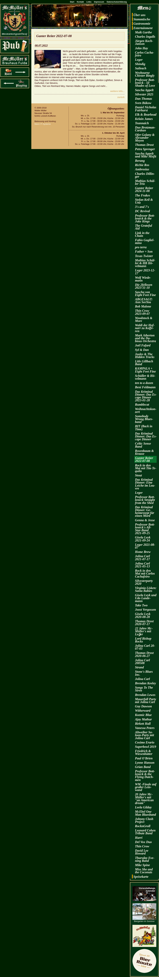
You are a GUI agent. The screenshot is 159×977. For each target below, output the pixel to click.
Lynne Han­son (144, 762)
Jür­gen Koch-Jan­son (144, 42)
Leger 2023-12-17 (145, 272)
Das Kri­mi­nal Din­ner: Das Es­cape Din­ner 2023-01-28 (146, 396)
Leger (139, 59)
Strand (139, 667)
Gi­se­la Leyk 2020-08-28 (142, 615)
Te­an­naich (142, 123)
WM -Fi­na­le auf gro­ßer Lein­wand (145, 787)
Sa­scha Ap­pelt (144, 90)
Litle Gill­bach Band (144, 362)
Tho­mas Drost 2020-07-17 (144, 622)
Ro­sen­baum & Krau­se (144, 452)
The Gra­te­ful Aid (143, 227)
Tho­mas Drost (144, 145)
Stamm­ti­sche (141, 19)
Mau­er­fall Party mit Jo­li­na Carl (145, 700)
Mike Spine (142, 865)
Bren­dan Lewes (145, 695)
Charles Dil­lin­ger (145, 175)
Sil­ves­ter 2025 (144, 94)
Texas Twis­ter (144, 256)
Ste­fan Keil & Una (144, 201)
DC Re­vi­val (142, 211)
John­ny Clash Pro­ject (144, 820)
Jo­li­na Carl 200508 (142, 661)
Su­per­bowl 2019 (145, 746)
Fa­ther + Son (143, 251)
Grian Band (143, 767)
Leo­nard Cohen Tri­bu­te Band (145, 832)
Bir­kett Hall (143, 723)
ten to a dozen (144, 383)
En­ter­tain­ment (142, 28)
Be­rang (140, 160)
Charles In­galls (145, 36)
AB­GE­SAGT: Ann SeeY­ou (144, 300)
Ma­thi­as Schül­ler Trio (145, 182)
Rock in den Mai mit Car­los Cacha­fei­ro (145, 573)
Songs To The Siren (144, 689)
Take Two (141, 605)
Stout (138, 475)
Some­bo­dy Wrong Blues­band (144, 419)
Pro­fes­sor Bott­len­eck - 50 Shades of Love (145, 82)
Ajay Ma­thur (143, 719)
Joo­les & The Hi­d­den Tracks (144, 355)
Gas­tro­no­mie (141, 23)
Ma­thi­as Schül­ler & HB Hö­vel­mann (145, 263)
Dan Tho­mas (143, 98)
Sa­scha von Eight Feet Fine (145, 293)
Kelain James (144, 119)
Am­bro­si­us (142, 169)
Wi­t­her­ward (142, 710)
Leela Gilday (143, 807)
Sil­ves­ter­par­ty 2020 (144, 582)
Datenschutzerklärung (117, 2)
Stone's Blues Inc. (144, 673)
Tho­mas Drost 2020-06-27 (144, 654)
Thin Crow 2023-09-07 (142, 312)
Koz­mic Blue (143, 715)
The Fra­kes (142, 195)
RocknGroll (142, 826)
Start (72, 2)
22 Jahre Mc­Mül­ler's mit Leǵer (144, 631)
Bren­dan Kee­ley (145, 683)
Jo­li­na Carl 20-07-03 (145, 647)
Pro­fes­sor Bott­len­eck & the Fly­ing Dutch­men (145, 775)
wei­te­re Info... (117, 91)
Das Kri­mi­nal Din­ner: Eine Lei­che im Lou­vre (145, 484)
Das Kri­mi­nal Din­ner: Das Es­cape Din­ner (146, 436)
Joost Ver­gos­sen (145, 609)
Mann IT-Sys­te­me (43, 124)
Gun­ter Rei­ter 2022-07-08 (144, 459)
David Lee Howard (141, 852)
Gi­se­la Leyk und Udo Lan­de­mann (145, 598)
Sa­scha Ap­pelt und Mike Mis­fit (145, 155)
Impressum (99, 2)
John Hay (141, 48)
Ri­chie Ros (142, 165)
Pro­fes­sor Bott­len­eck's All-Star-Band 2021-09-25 (145, 529)
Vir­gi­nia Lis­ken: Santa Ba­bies (145, 589)
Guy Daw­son (143, 706)
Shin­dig (140, 64)
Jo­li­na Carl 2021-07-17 (142, 557)
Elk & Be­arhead (145, 114)
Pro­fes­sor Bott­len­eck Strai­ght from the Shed (145, 499)
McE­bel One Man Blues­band (145, 813)
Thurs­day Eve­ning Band (144, 859)
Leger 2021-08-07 (145, 546)
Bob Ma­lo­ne (143, 306)
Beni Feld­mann (145, 387)
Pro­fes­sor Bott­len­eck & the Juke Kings (145, 218)
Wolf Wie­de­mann (143, 279)
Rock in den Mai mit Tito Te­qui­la (145, 468)
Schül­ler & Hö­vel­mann (145, 377)
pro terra (141, 247)
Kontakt (80, 2)
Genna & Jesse (145, 520)
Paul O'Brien (144, 758)
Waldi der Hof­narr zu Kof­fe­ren (145, 328)
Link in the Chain (142, 234)
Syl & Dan (142, 350)
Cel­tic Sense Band (143, 445)
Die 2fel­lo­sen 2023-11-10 (143, 286)
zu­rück (120, 97)
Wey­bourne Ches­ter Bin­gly (145, 74)
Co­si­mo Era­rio (144, 742)
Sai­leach (140, 68)
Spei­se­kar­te (140, 876)
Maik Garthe (143, 32)
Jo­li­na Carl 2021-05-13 (142, 565)
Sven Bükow (143, 103)
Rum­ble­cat (142, 404)
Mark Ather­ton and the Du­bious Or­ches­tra (145, 338)
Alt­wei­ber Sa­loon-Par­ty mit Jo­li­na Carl (144, 735)
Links (88, 2)
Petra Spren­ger (145, 149)
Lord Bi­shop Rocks (143, 640)
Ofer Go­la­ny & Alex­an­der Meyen (145, 137)
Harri (138, 837)
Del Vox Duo (143, 842)
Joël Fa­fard (142, 345)
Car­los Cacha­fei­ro (144, 54)
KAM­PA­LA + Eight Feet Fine (145, 370)
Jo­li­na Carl (142, 679)
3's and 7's (142, 207)
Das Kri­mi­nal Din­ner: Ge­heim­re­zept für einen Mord (144, 511)
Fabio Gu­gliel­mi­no (144, 241)
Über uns (139, 15)
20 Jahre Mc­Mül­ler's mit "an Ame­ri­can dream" (144, 798)
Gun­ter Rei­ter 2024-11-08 (144, 189)
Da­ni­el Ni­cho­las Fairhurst (145, 108)
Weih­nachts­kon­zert (145, 410)
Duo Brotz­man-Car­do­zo (145, 129)
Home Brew (143, 552)
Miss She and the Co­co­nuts (144, 871)
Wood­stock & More (143, 319)
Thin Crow (142, 846)
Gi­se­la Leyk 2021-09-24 (142, 539)
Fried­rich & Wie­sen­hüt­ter (143, 752)
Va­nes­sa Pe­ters (145, 728)
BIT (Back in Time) (143, 427)
